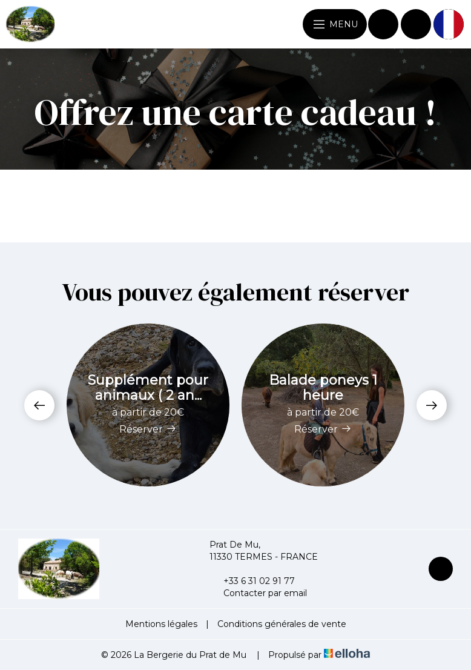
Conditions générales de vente (281, 624)
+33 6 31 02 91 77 (252, 580)
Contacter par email (258, 593)
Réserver (148, 429)
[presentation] (39, 405)
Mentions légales (161, 624)
